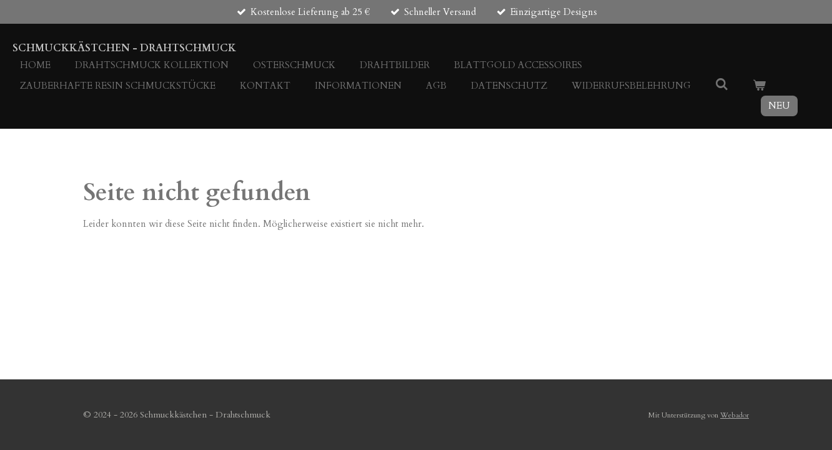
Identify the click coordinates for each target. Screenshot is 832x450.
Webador (734, 415)
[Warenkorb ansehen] (759, 86)
